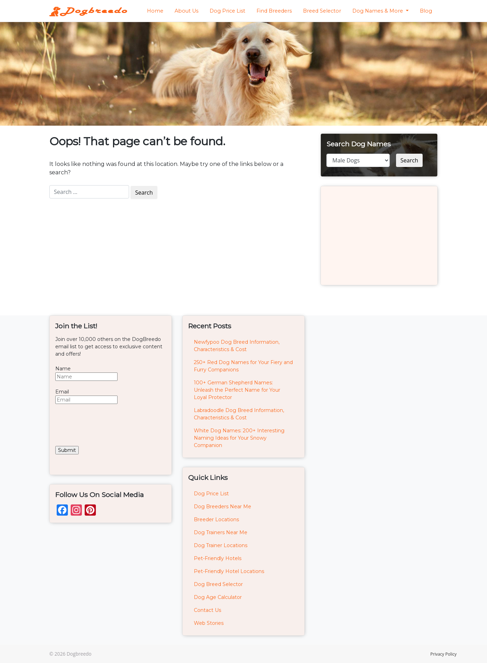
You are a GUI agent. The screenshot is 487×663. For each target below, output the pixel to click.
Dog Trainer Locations (220, 545)
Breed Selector (322, 11)
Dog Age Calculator (218, 597)
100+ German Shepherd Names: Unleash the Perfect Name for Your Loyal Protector (237, 389)
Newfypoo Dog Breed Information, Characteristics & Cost (237, 346)
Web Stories (209, 623)
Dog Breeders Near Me (222, 506)
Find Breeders (274, 11)
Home (155, 11)
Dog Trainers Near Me (220, 532)
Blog (426, 11)
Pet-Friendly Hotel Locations (229, 571)
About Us (186, 11)
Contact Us (207, 610)
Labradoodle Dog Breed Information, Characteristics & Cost (239, 414)
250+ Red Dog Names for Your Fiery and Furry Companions (243, 366)
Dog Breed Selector (218, 584)
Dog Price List (227, 11)
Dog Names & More (378, 11)
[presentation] (108, 425)
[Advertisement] (379, 235)
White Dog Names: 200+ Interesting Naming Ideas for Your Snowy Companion (239, 437)
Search (409, 160)
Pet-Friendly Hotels (217, 558)
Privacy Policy (443, 654)
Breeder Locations (216, 519)
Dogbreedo (78, 653)
